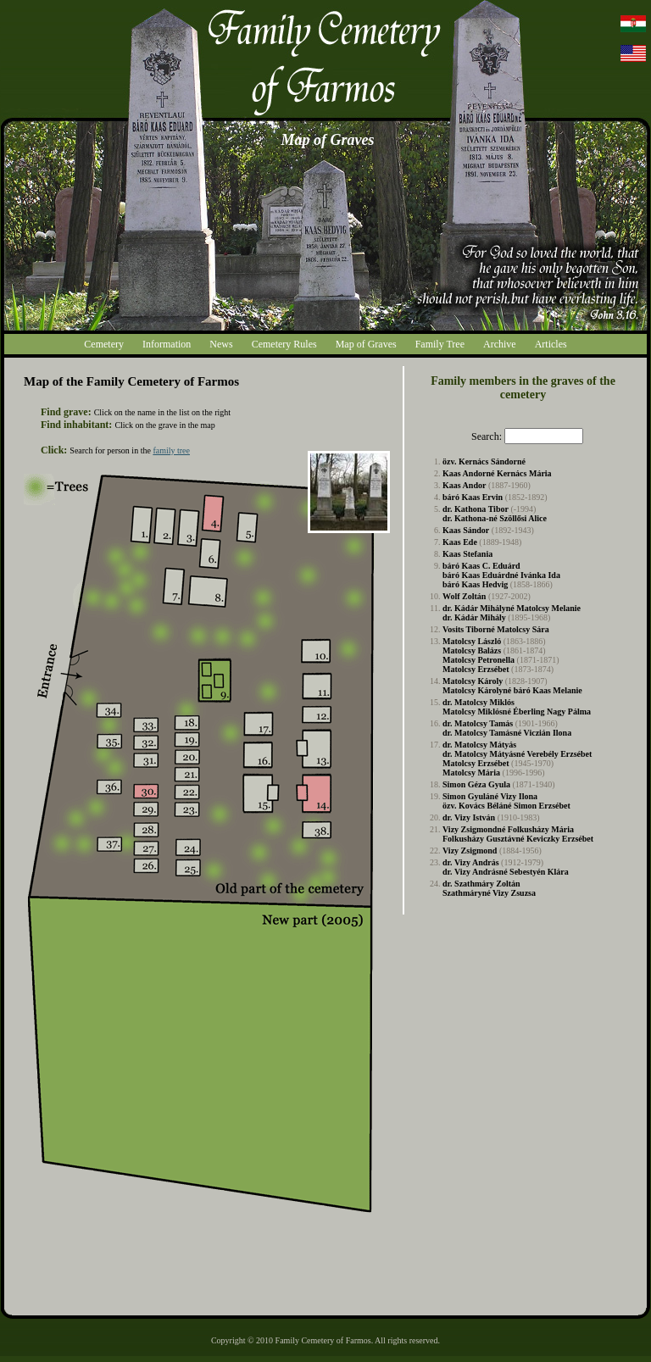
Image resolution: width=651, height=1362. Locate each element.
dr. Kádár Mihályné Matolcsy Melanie (511, 608)
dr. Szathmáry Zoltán (481, 883)
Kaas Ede (459, 542)
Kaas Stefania (467, 554)
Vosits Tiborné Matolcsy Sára (495, 629)
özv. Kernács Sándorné (484, 461)
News (220, 344)
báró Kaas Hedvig (475, 584)
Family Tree (440, 344)
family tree (171, 450)
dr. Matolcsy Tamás (477, 723)
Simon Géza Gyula (476, 784)
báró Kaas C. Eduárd (481, 565)
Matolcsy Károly (472, 681)
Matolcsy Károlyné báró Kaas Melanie (512, 690)
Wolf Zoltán (464, 596)
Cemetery (104, 344)
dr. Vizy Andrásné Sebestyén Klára (505, 871)
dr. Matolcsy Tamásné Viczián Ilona (506, 732)
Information (166, 344)
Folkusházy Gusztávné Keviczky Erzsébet (517, 838)
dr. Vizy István (468, 817)
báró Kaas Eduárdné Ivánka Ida (501, 575)
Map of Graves (366, 344)
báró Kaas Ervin (472, 497)
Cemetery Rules (284, 344)
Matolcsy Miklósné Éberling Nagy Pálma (516, 711)
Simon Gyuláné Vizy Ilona (489, 796)
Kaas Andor (464, 485)
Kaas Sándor (465, 530)
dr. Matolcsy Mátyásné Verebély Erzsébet (517, 754)
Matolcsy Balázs (471, 650)
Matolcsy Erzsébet (475, 669)
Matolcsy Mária (471, 772)
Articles (551, 344)
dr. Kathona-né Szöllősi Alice (494, 518)
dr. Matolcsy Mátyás (479, 744)
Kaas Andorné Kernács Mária (497, 473)
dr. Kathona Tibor (475, 509)
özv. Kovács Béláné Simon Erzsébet (506, 805)
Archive (499, 344)
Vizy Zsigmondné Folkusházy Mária (508, 829)
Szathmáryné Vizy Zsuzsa (489, 893)
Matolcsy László (471, 641)
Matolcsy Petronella (478, 659)
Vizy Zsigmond (469, 850)
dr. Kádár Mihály (474, 617)
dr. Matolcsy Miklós (478, 702)
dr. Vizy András (470, 862)
